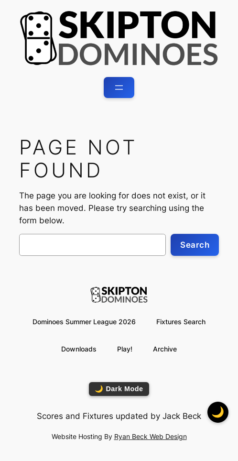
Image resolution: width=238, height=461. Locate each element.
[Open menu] (119, 87)
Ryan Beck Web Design (150, 436)
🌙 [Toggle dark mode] (218, 412)
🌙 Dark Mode (119, 389)
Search (194, 245)
